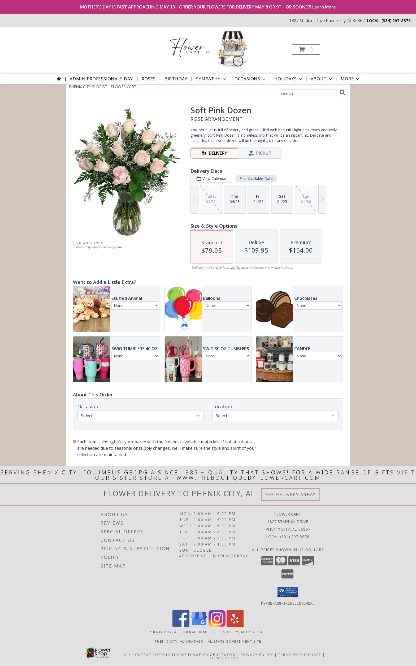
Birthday (175, 79)
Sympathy (211, 79)
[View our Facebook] (180, 625)
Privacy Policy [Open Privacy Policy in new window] (257, 654)
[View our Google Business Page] (198, 625)
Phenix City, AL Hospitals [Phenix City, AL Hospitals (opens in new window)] (241, 631)
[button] (306, 49)
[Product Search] (308, 93)
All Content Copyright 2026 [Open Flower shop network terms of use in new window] (155, 654)
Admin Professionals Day (101, 79)
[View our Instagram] (217, 625)
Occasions (251, 79)
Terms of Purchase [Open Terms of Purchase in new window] (299, 654)
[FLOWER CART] (207, 47)
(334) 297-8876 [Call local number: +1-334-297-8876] (396, 20)
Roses (149, 79)
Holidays (288, 79)
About (322, 79)
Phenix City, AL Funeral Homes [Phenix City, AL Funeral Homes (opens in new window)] (180, 631)
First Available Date (256, 178)
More (350, 79)
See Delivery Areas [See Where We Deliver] (290, 494)
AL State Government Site (234, 641)
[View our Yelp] (235, 625)
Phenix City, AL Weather (179, 641)
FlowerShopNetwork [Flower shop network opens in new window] (212, 654)
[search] (342, 92)
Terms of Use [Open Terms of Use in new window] (224, 657)
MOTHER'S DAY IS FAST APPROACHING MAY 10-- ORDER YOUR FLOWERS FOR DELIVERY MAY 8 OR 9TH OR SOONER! (208, 7)
